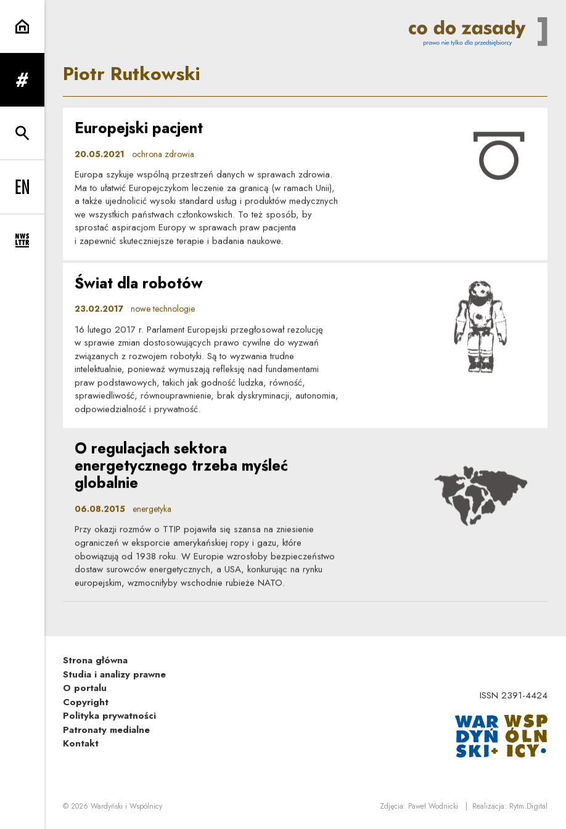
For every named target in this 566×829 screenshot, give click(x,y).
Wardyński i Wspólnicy (126, 806)
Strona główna (95, 660)
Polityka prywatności (109, 715)
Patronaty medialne (106, 730)
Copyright (86, 702)
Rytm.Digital (528, 806)
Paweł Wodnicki (433, 806)
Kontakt (81, 743)
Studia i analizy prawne (114, 674)
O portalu (85, 688)
